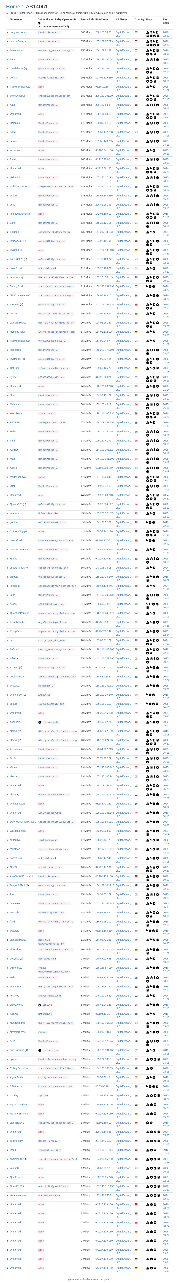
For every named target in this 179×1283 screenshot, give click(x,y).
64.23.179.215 (103, 622)
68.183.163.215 (104, 930)
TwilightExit (16, 250)
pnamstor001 (17, 1159)
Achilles (14, 449)
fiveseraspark (17, 50)
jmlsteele (15, 903)
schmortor (15, 986)
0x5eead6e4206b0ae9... (52, 577)
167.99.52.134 (103, 358)
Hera (12, 395)
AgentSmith (16, 1077)
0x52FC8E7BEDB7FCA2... (52, 522)
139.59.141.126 (104, 531)
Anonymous (44, 695)
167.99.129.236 (104, 77)
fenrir (13, 921)
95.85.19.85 (102, 86)
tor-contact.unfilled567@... (56, 286)
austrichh (15, 912)
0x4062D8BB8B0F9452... (52, 341)
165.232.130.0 (103, 1059)
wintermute (16, 967)
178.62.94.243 (103, 1004)
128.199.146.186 (104, 812)
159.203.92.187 (104, 513)
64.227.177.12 (103, 667)
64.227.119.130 (104, 1113)
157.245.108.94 (104, 776)
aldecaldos (16, 949)
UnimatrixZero (18, 803)
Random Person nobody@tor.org (57, 1059)
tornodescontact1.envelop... (56, 822)
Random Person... (49, 32)
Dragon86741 (17, 885)
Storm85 (14, 304)
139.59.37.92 (102, 604)
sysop (41, 477)
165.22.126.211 (104, 268)
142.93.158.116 (104, 1095)
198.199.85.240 (104, 1177)
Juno (12, 204)
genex (13, 77)
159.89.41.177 (103, 640)
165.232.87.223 (104, 41)
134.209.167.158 (104, 422)
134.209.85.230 (104, 1159)
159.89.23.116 (103, 123)
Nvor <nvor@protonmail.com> (55, 1023)
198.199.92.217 (104, 722)
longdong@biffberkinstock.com (57, 586)
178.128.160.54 (104, 59)
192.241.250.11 (104, 1195)
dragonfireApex (18, 32)
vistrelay (14, 794)
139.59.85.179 (103, 894)
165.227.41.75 (103, 440)
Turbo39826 (16, 259)
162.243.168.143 (104, 903)
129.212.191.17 (104, 1031)
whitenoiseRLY (18, 694)
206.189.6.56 (102, 104)
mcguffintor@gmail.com (52, 622)
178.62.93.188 (103, 1168)
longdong (15, 585)
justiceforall (16, 540)
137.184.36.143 (104, 277)
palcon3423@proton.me (51, 69)
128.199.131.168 (104, 1050)
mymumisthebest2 (20, 86)
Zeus (12, 59)
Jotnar (13, 141)
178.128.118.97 (104, 703)
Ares (12, 1041)
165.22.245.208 (104, 712)
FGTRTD (15, 422)
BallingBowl (16, 286)
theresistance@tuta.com (53, 849)
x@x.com (43, 1096)
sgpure (14, 703)
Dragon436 (16, 241)
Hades (13, 558)
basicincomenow (19, 549)
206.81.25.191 (103, 204)
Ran (12, 894)
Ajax (12, 104)
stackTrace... (47, 413)
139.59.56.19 (102, 1077)
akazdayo (15, 839)
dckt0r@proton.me (49, 1195)
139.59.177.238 (104, 132)
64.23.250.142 (103, 631)
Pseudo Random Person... (53, 795)
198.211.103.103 (104, 649)
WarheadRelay (18, 830)
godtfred (14, 522)
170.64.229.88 (103, 958)
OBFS (13, 867)
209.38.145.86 (103, 1131)
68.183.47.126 (103, 803)
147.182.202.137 (104, 594)
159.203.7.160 (103, 486)
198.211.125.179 (104, 794)
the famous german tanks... (55, 950)
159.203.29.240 (104, 694)
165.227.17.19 (103, 186)
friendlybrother (18, 622)
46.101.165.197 (104, 1122)
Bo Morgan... (46, 686)
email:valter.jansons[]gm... (56, 1123)
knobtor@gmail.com (49, 996)
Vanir (13, 440)
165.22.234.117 (104, 504)
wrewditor (15, 150)
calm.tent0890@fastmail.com (55, 541)
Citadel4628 (16, 68)
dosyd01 (14, 958)
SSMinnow (16, 1086)
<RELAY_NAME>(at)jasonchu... (56, 649)
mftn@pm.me (45, 1014)
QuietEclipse (17, 1177)
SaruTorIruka (17, 1050)
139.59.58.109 (103, 921)
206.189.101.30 (104, 95)
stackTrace (16, 413)
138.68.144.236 (104, 195)
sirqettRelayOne (19, 567)
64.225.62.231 (103, 377)
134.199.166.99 (104, 1068)
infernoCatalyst (18, 41)
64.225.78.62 (102, 159)
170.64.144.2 (102, 912)
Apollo (13, 467)
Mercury (14, 404)
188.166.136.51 (104, 685)
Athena (14, 658)
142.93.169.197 (104, 213)
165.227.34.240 (104, 576)
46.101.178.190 (104, 876)
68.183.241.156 (104, 150)
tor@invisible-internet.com (55, 187)
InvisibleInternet (18, 186)
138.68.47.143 (103, 858)
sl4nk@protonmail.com (51, 423)
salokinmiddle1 (18, 322)
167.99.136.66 (103, 313)
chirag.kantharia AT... (53, 1077)
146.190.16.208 (104, 995)
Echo (13, 222)
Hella (13, 977)
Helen (13, 431)
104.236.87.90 (103, 986)
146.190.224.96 (104, 740)
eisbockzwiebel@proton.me (54, 232)
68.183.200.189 (104, 467)
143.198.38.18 (103, 567)
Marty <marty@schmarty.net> (55, 987)
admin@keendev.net (49, 813)
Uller (12, 486)
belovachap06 (17, 95)
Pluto (13, 159)
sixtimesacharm (18, 1195)
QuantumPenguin (19, 613)
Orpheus (15, 758)
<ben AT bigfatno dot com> (55, 1086)
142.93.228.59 (103, 830)
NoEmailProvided (48, 513)
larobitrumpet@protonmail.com (57, 677)
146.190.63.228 (104, 386)
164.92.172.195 (104, 331)
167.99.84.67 (102, 340)
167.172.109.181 (104, 250)
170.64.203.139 (104, 977)
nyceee (14, 377)
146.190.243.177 (104, 613)
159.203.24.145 (104, 431)
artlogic (14, 576)
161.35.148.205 (104, 141)
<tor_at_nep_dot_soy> (51, 640)
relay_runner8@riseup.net (54, 368)
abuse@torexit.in (49, 867)
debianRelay (17, 676)
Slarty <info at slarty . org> (57, 731)
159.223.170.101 (104, 349)
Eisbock (14, 231)
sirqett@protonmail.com (53, 568)
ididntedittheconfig (20, 213)
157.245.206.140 (104, 767)
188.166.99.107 (104, 113)
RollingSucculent (19, 1068)
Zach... (43, 1032)
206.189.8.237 (103, 50)
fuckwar (14, 1013)
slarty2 (13, 740)
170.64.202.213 (104, 749)
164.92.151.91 (103, 241)
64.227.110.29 (103, 558)
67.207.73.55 (102, 540)
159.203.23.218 (104, 495)
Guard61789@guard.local (53, 1186)
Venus (13, 767)
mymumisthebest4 (20, 340)
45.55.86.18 (102, 1086)
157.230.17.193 (104, 177)
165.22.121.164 (104, 222)
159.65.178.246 (104, 585)
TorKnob (14, 995)
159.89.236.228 (104, 549)
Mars (12, 458)
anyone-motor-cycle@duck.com (56, 332)
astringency (16, 1140)
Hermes (14, 776)
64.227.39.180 (103, 168)
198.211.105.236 (104, 413)
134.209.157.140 (104, 785)
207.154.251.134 (104, 304)
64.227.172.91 (103, 867)
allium (88, 1279)
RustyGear (16, 631)
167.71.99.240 (103, 476)
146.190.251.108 (104, 458)
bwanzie (14, 930)
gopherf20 (15, 722)
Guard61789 (17, 1186)
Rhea (13, 1149)
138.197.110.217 (104, 849)
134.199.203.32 (104, 449)
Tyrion (13, 195)
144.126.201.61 (104, 68)
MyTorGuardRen (19, 1104)
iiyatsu (13, 1059)
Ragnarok (15, 349)
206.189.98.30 (103, 32)
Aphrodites (16, 749)
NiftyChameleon (19, 295)
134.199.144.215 (104, 885)
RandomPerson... (48, 60)
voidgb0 (14, 1168)
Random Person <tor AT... (54, 904)
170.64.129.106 (104, 1104)
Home (13, 6)
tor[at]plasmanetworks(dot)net (57, 1159)
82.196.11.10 (102, 1013)
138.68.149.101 (104, 295)
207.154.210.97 (104, 1140)
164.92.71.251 (103, 939)
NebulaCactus (18, 331)
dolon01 (14, 268)
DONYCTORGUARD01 (23, 821)
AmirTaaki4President (21, 876)
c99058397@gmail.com (51, 78)
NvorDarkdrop (17, 1022)
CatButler (15, 368)
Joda (12, 594)
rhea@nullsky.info (49, 1150)
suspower (15, 513)
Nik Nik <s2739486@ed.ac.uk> (56, 277)
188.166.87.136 (104, 967)
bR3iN (13, 313)
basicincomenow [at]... (53, 550)
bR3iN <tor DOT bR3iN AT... (55, 314)
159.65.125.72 (103, 368)
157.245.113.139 (104, 1186)
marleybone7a (18, 476)
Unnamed (15, 113)
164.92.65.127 (103, 322)
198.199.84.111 (104, 821)
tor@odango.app (47, 840)
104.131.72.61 (103, 522)
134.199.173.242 (104, 1041)
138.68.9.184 (102, 676)
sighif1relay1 (17, 1122)
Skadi (13, 132)
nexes (13, 604)
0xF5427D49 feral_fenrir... (55, 922)
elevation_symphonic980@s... (56, 50)
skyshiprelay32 (18, 1031)
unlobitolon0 (16, 1004)
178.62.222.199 (104, 731)
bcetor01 (15, 685)
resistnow (15, 849)
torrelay (14, 1095)
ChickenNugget (18, 531)
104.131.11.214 (104, 1149)
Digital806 (15, 358)
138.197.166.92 (104, 1022)
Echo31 (14, 667)
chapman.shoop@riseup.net (54, 96)
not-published (47, 268)
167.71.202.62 (103, 758)
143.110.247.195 (104, 658)
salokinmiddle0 (18, 939)
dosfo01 (14, 858)
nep (12, 640)
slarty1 (13, 731)
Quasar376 (16, 504)
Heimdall (15, 177)
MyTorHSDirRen (19, 1113)
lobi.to (45, 1005)
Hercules (15, 123)
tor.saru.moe (48, 1050)
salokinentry (16, 277)
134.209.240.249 (104, 949)
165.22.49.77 (102, 839)
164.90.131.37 (103, 395)
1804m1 (14, 649)
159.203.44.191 (104, 404)
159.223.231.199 (104, 286)
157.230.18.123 (104, 231)
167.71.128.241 (104, 259)
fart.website (48, 722)
